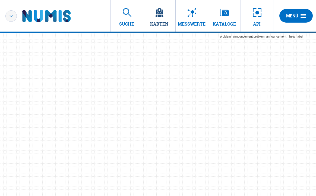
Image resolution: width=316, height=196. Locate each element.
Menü (296, 16)
